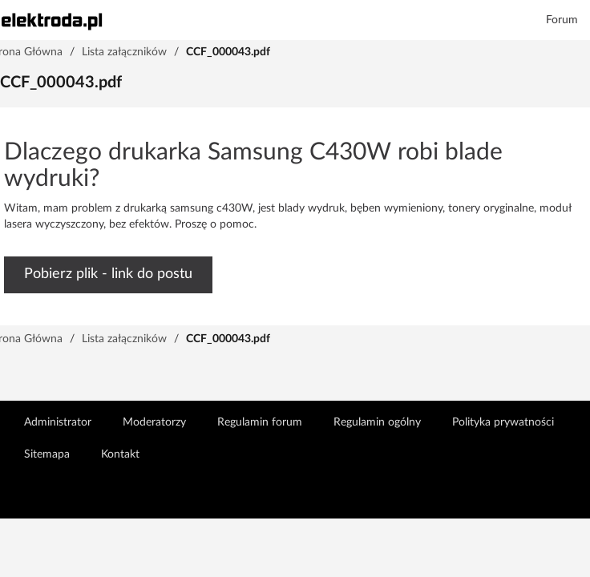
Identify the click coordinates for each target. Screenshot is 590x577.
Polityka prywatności (503, 422)
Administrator (57, 422)
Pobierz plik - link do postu (108, 274)
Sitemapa (47, 454)
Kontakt (120, 454)
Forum (562, 20)
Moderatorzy (154, 422)
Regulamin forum (259, 422)
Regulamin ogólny (377, 422)
